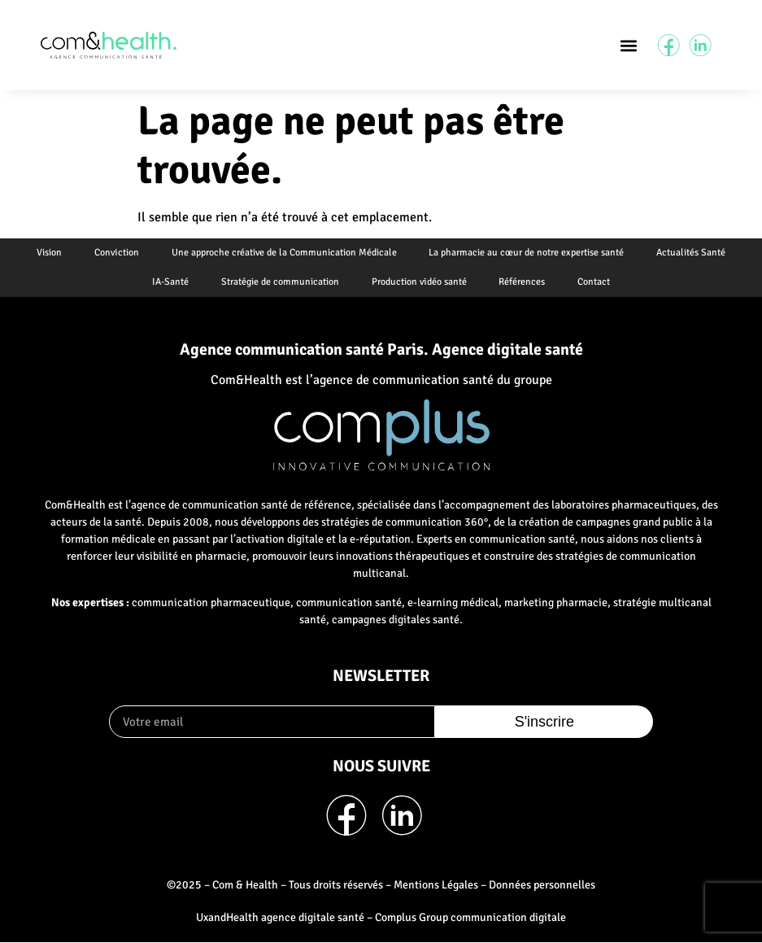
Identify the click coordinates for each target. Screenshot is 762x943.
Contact (594, 282)
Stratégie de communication (280, 282)
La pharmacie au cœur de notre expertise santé (527, 253)
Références (522, 282)
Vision (49, 253)
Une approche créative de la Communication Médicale (284, 253)
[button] (628, 45)
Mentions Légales (436, 885)
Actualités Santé (691, 253)
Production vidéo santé (419, 282)
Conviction (116, 253)
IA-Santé (170, 282)
